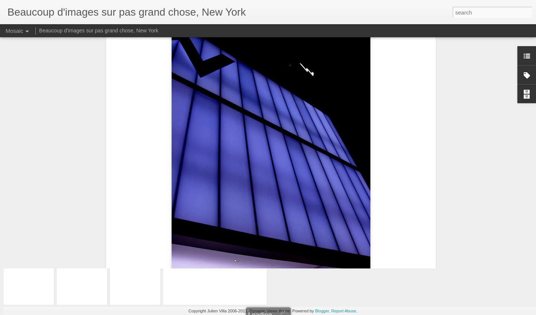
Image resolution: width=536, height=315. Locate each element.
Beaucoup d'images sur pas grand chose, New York (98, 31)
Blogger (322, 311)
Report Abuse (343, 311)
